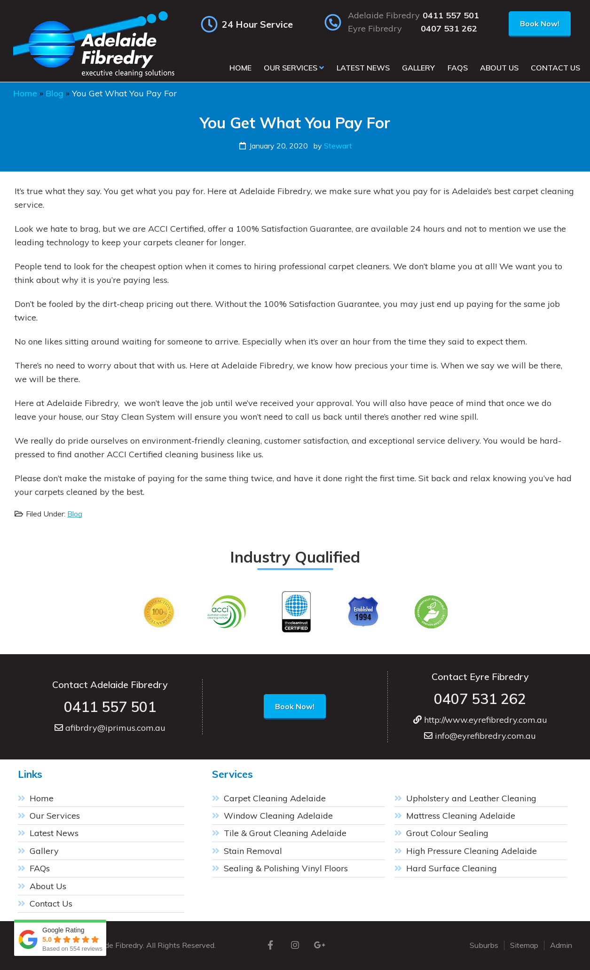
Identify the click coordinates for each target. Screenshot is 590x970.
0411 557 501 (451, 15)
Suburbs (484, 945)
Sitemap (524, 945)
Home (25, 93)
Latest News (54, 833)
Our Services (55, 815)
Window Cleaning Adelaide (278, 815)
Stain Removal (253, 850)
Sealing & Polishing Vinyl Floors (286, 868)
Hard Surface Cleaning (451, 868)
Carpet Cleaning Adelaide (275, 798)
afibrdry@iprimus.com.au (110, 727)
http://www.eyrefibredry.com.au (480, 719)
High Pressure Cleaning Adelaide (471, 850)
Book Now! (539, 23)
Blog (54, 93)
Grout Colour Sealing (447, 833)
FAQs (40, 868)
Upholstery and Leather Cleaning (471, 798)
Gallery (44, 850)
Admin (561, 945)
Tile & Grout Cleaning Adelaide (285, 833)
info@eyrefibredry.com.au (480, 735)
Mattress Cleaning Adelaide (460, 815)
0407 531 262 (449, 28)
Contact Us (51, 903)
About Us (48, 886)
